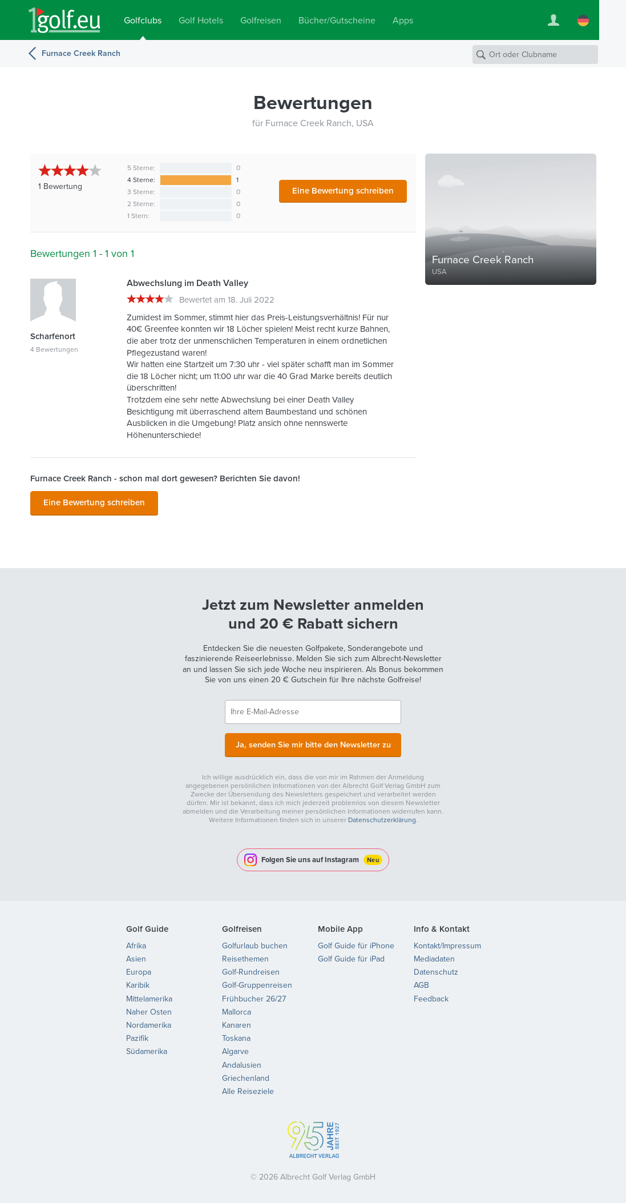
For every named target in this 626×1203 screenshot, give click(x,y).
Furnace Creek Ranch (81, 53)
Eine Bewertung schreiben (343, 190)
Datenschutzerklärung (382, 817)
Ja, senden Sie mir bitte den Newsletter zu (313, 743)
